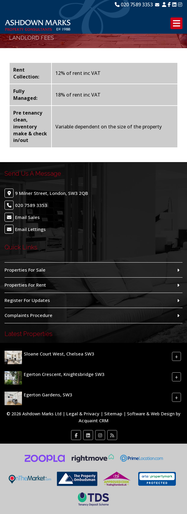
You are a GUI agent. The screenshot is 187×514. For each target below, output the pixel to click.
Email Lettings (30, 229)
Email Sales (27, 217)
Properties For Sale (25, 270)
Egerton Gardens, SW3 (48, 395)
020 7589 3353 (134, 4)
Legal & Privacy (82, 414)
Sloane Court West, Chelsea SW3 (59, 354)
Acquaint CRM (93, 420)
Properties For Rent (25, 285)
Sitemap (113, 414)
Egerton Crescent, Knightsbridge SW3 (64, 374)
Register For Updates (27, 300)
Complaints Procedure (28, 315)
